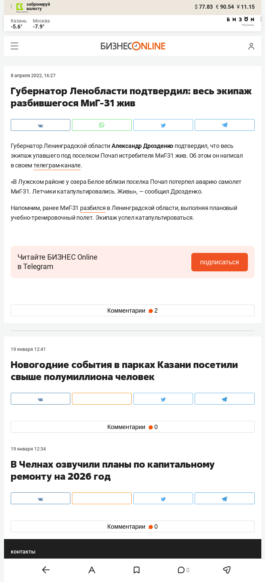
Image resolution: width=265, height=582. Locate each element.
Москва (41, 20)
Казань (19, 20)
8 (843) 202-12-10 (29, 482)
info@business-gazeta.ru (37, 490)
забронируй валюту (38, 6)
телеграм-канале (57, 165)
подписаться (219, 262)
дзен (143, 525)
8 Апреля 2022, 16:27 (33, 75)
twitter (145, 514)
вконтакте (28, 514)
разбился (93, 207)
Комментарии (132, 310)
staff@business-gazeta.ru (200, 482)
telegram (26, 525)
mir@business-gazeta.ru (117, 490)
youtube (25, 535)
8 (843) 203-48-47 (110, 482)
